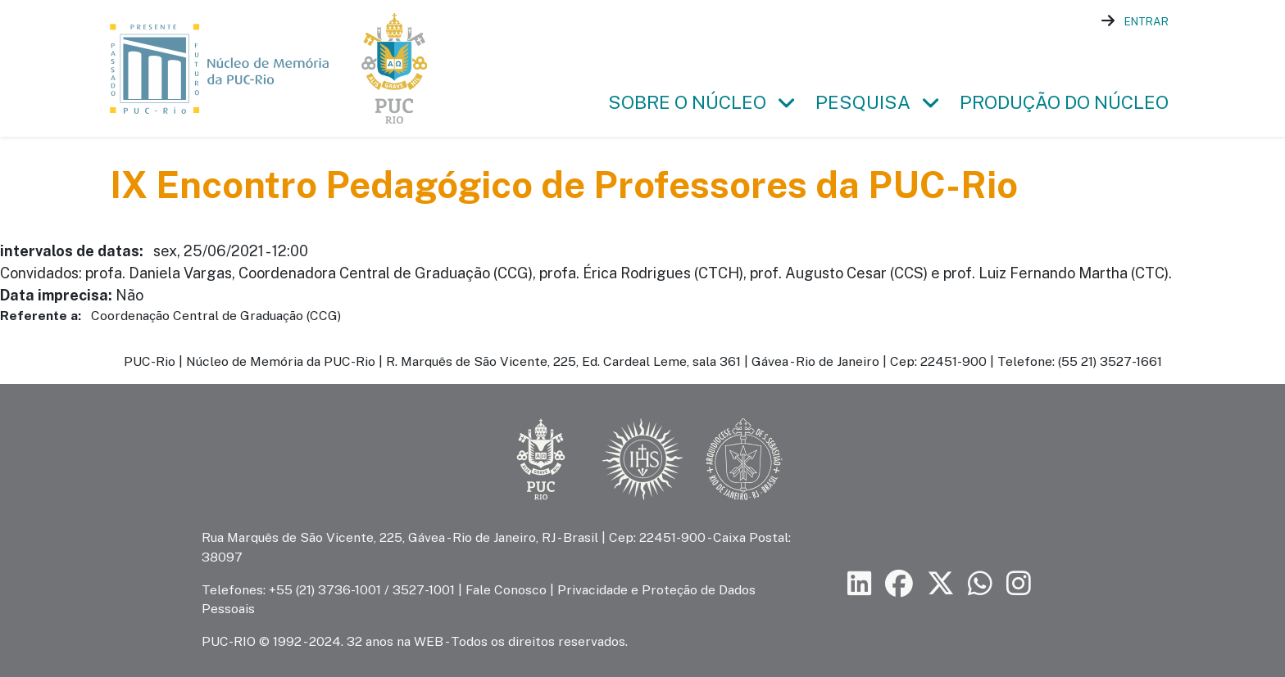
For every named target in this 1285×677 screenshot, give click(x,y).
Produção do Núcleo (1064, 102)
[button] (786, 103)
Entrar (1146, 21)
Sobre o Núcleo (687, 102)
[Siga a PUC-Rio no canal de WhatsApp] (980, 583)
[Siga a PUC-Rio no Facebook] (899, 583)
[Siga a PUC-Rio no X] (941, 583)
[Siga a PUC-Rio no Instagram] (1018, 583)
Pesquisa (862, 102)
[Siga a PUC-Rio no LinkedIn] (859, 583)
